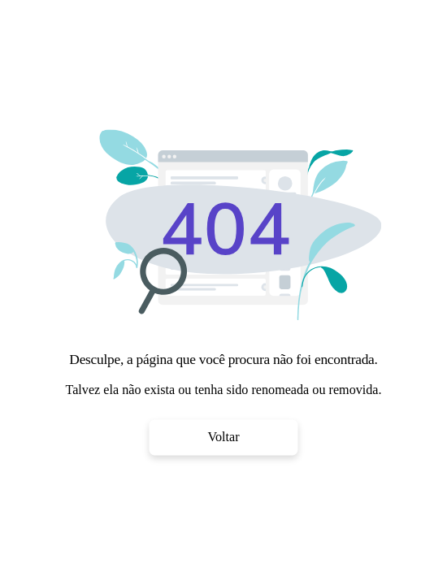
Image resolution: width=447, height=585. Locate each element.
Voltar (223, 437)
